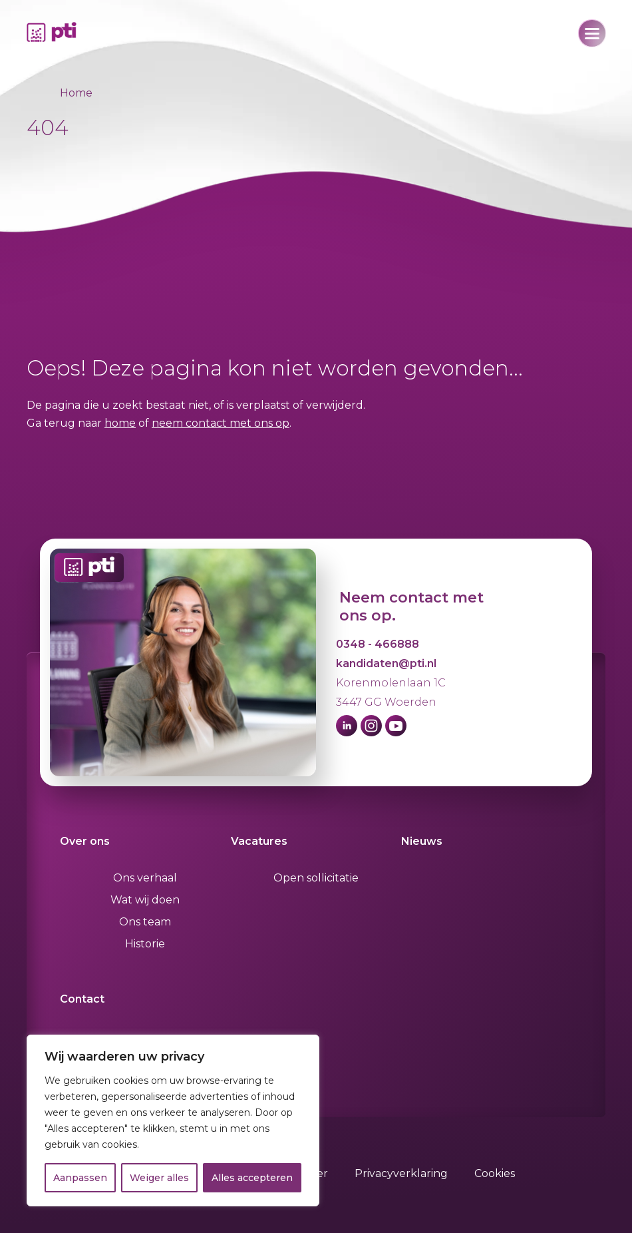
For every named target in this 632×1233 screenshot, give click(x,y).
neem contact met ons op (220, 423)
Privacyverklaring (401, 1173)
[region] (173, 1120)
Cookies (494, 1173)
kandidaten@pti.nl (386, 663)
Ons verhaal (145, 877)
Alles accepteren (252, 1178)
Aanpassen (80, 1178)
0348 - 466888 (377, 644)
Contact (82, 999)
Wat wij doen (145, 899)
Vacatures (259, 841)
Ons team (145, 921)
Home (76, 93)
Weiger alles (159, 1178)
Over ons (85, 841)
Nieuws (421, 841)
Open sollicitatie (316, 877)
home (120, 423)
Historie (145, 943)
